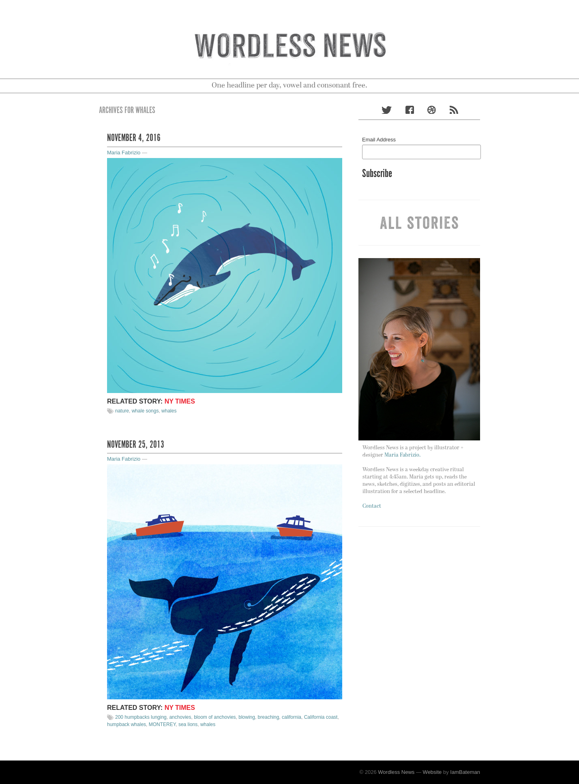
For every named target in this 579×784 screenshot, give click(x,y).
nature (122, 411)
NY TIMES (180, 401)
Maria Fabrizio (123, 153)
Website (432, 772)
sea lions (187, 724)
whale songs (145, 411)
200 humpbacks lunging (141, 717)
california (291, 717)
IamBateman (465, 772)
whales (168, 411)
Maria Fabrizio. (402, 455)
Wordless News (396, 772)
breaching (268, 717)
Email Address (379, 140)
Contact (371, 506)
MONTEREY (162, 724)
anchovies (180, 717)
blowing (246, 717)
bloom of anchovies (215, 717)
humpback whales (126, 724)
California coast (321, 717)
